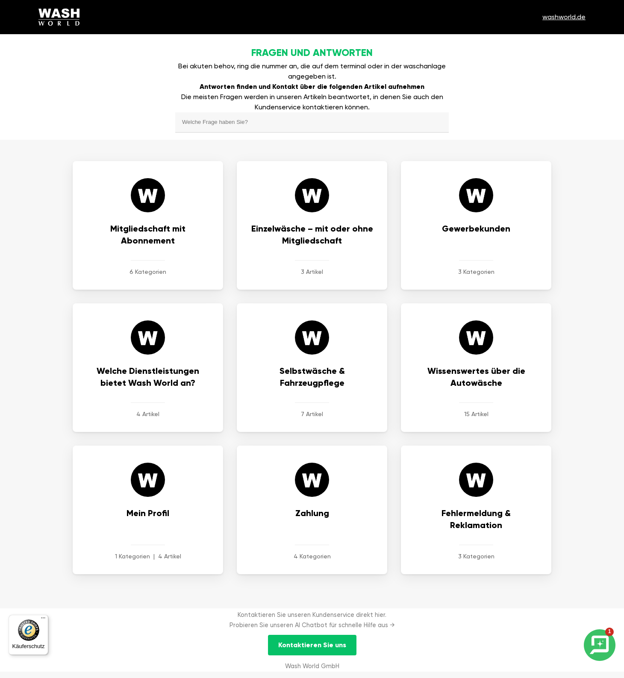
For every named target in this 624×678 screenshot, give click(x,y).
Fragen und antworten (312, 53)
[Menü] (43, 620)
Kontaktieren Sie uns (312, 645)
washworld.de (564, 17)
